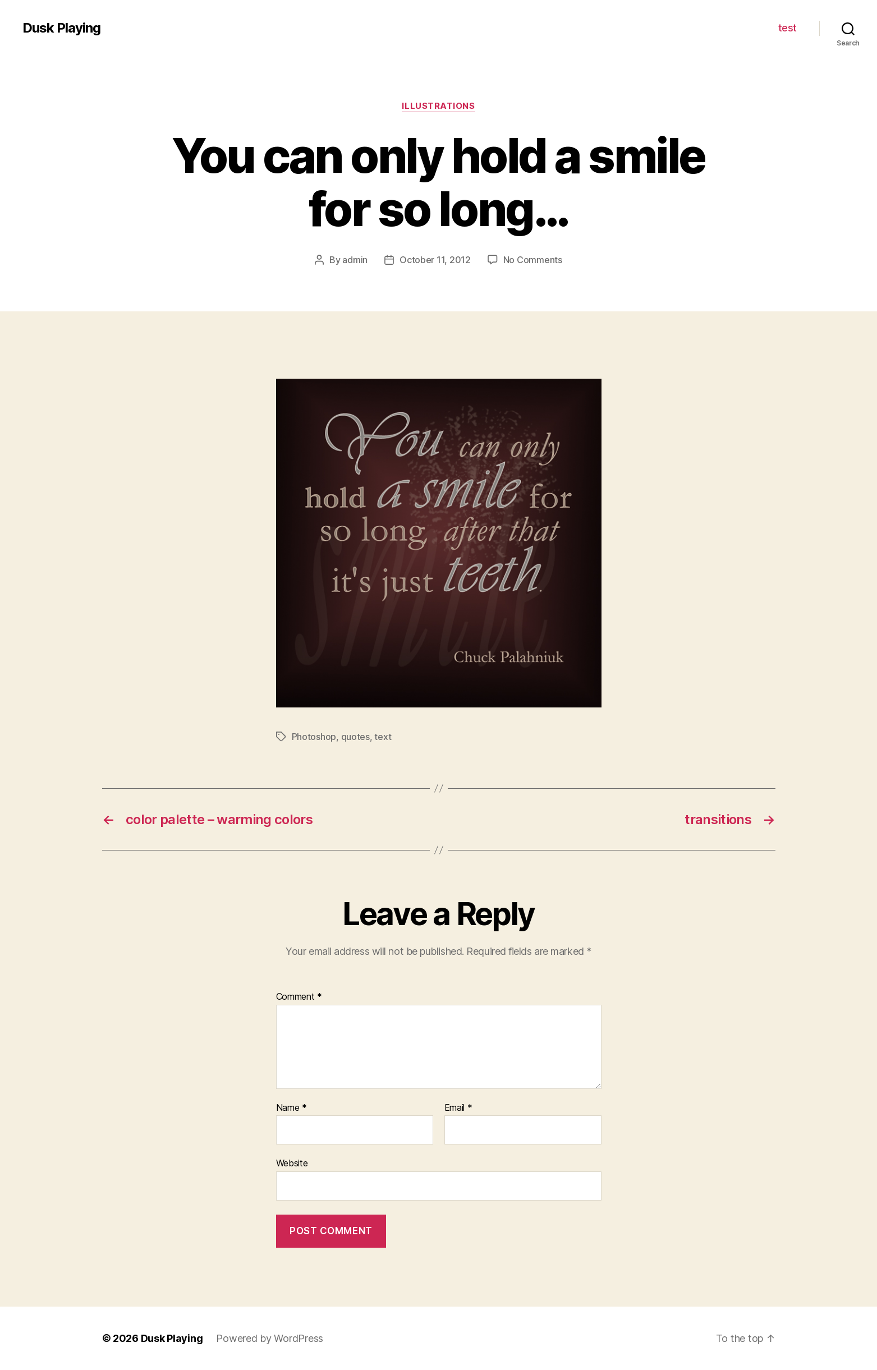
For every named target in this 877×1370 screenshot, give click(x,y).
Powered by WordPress (269, 1338)
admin (355, 259)
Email (458, 1108)
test (787, 28)
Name (291, 1108)
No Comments (532, 259)
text (382, 736)
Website (292, 1163)
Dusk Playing (61, 28)
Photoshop (314, 736)
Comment (299, 997)
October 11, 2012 (435, 259)
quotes (355, 736)
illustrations (438, 106)
